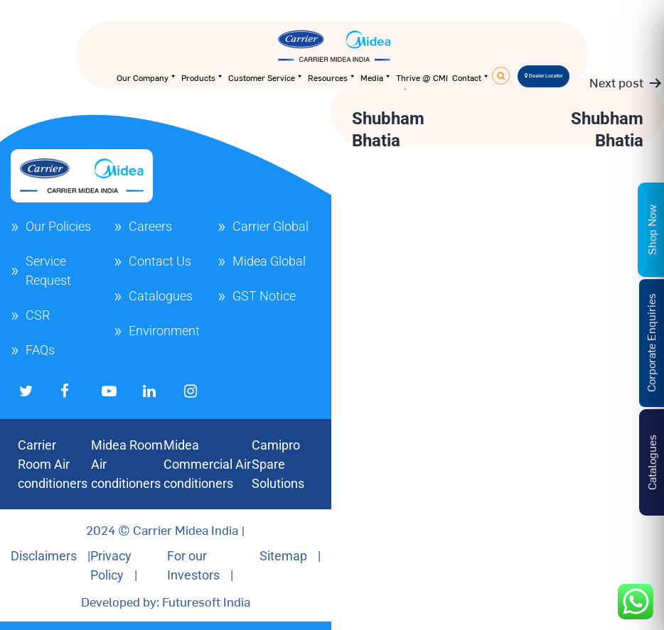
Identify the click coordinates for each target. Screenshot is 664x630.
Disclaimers (44, 555)
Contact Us (160, 261)
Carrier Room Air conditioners (52, 464)
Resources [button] (332, 77)
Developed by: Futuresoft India (165, 601)
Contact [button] (471, 77)
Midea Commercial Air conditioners (207, 464)
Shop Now (651, 230)
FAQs (40, 349)
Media (376, 77)
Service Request (48, 271)
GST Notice (264, 295)
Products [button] (202, 77)
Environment (164, 330)
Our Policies (58, 226)
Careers (150, 226)
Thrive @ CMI (422, 77)
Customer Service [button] (266, 77)
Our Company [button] (147, 77)
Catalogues (161, 295)
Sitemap (283, 555)
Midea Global (269, 261)
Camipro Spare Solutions (278, 464)
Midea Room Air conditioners (127, 464)
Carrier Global (270, 226)
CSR (38, 315)
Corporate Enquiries (650, 343)
